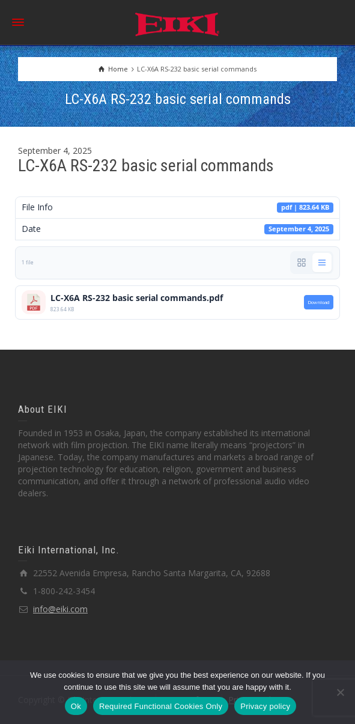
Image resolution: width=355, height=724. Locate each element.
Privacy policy (265, 706)
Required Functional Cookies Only (160, 706)
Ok (76, 706)
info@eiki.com (60, 609)
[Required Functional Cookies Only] (340, 692)
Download (319, 302)
